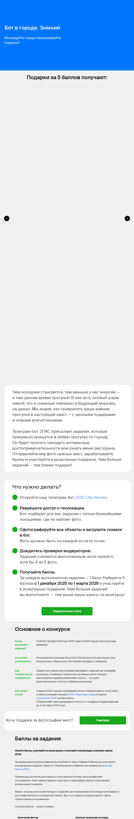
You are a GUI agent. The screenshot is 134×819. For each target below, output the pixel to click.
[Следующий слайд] (127, 125)
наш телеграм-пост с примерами (78, 702)
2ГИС (24, 786)
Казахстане (75, 786)
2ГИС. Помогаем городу (82, 482)
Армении (28, 789)
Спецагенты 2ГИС (46, 486)
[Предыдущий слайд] (6, 125)
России (65, 786)
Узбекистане (100, 786)
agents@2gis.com (44, 761)
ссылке (58, 795)
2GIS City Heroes (91, 285)
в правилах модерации (49, 685)
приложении (55, 806)
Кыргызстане (87, 786)
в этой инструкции (83, 698)
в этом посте (70, 668)
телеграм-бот (46, 665)
